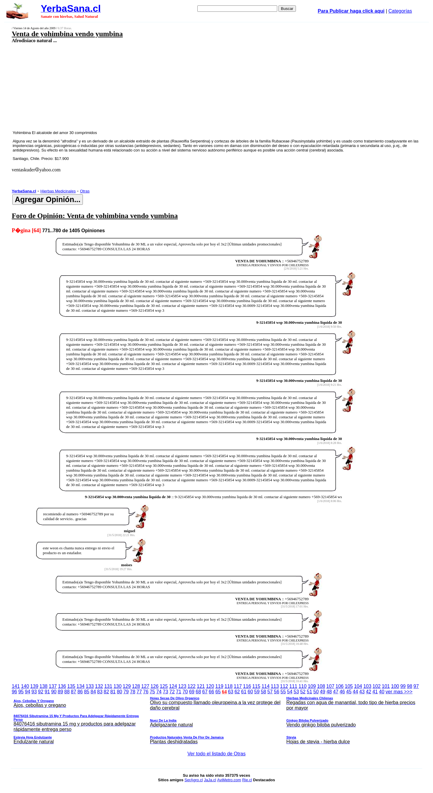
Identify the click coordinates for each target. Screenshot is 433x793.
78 (132, 691)
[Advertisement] (173, 86)
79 (126, 691)
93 (34, 691)
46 (342, 691)
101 (386, 686)
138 (43, 686)
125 (164, 686)
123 (182, 686)
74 (159, 691)
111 (293, 686)
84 (93, 691)
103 (367, 686)
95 (21, 691)
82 (106, 691)
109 (312, 686)
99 (403, 686)
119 (219, 686)
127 (145, 686)
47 (335, 691)
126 (154, 686)
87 (73, 691)
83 (99, 691)
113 (275, 686)
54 (290, 691)
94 (27, 691)
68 (198, 691)
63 (230, 691)
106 (340, 686)
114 (266, 686)
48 (329, 691)
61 (243, 691)
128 (136, 686)
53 (296, 691)
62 (237, 691)
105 (349, 686)
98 (409, 686)
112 (284, 686)
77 (139, 691)
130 (118, 686)
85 (86, 691)
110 (303, 686)
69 (191, 691)
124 (173, 686)
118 (228, 686)
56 (276, 691)
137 (53, 686)
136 (62, 686)
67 (205, 691)
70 (185, 691)
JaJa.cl (210, 780)
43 (362, 691)
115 (256, 686)
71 (178, 691)
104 (358, 686)
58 (263, 691)
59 (257, 691)
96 (14, 691)
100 (395, 686)
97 (416, 686)
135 (71, 686)
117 (238, 686)
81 (113, 691)
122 (191, 686)
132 (99, 686)
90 (54, 691)
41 (375, 691)
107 (330, 686)
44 (355, 691)
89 (60, 691)
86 (80, 691)
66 (211, 691)
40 (381, 691)
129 (127, 686)
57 (270, 691)
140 (25, 686)
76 (146, 691)
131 (108, 686)
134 (81, 686)
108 (321, 686)
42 (368, 691)
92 (40, 691)
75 (152, 691)
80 (119, 691)
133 (90, 686)
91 (47, 691)
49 (322, 691)
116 (247, 686)
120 (210, 686)
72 (172, 691)
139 (34, 686)
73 (165, 691)
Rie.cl (247, 780)
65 (218, 691)
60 (250, 691)
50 (316, 691)
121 (201, 686)
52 (303, 691)
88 (67, 691)
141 (16, 686)
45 (349, 691)
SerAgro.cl (193, 780)
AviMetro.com (229, 780)
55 (283, 691)
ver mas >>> (216, 717)
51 (309, 691)
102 (376, 686)
